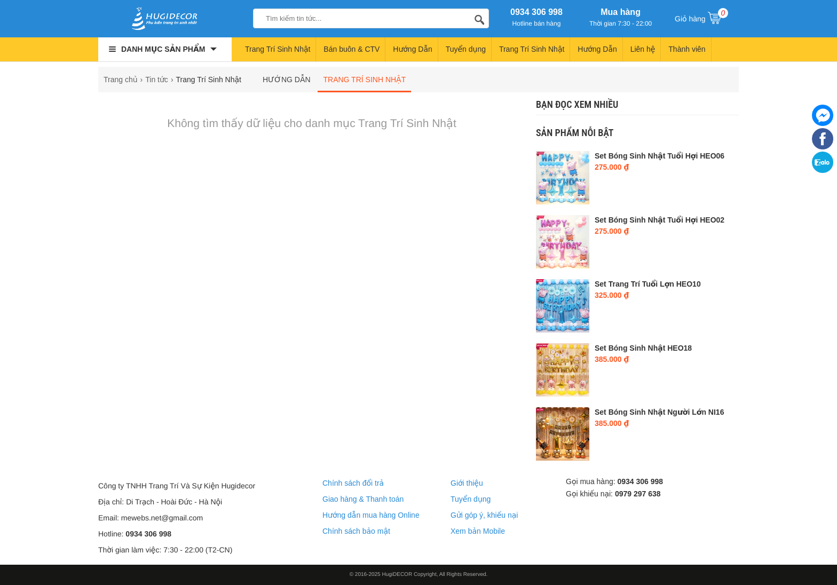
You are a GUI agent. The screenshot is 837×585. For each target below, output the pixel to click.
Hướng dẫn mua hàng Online (371, 515)
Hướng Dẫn (412, 49)
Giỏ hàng (701, 17)
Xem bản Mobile (478, 531)
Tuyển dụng (466, 49)
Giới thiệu (467, 483)
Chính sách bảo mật (356, 531)
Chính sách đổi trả (353, 483)
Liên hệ (643, 49)
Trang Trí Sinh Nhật (277, 49)
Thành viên (686, 49)
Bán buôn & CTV (351, 49)
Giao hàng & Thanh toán (363, 499)
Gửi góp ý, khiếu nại (484, 515)
